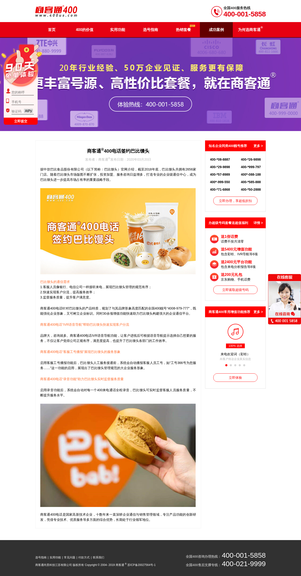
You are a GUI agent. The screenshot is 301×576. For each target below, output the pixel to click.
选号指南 (41, 557)
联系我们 (98, 557)
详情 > (258, 223)
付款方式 (84, 557)
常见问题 (69, 557)
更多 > (258, 146)
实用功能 (55, 557)
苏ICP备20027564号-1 (141, 565)
